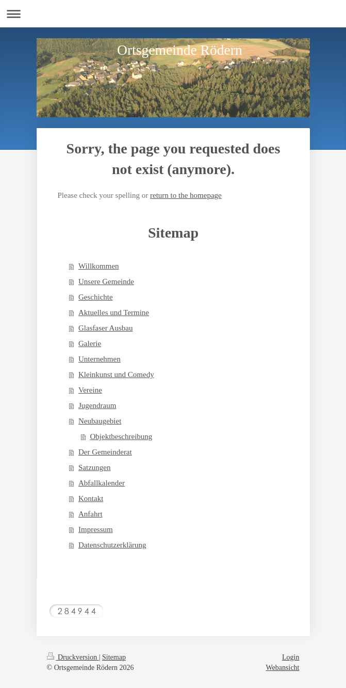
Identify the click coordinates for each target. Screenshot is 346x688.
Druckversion (73, 657)
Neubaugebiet (99, 421)
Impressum (95, 529)
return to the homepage (186, 195)
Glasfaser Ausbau (105, 328)
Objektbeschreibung (121, 436)
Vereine (90, 390)
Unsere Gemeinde (106, 281)
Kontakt (90, 498)
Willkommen (98, 266)
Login (290, 657)
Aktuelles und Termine (113, 312)
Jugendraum (97, 405)
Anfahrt (90, 514)
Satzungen (94, 467)
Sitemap (114, 657)
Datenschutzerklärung (112, 545)
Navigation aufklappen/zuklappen (173, 14)
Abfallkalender (101, 483)
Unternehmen (99, 359)
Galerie (89, 343)
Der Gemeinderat (105, 452)
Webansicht (283, 667)
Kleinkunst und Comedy (116, 374)
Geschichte (95, 297)
